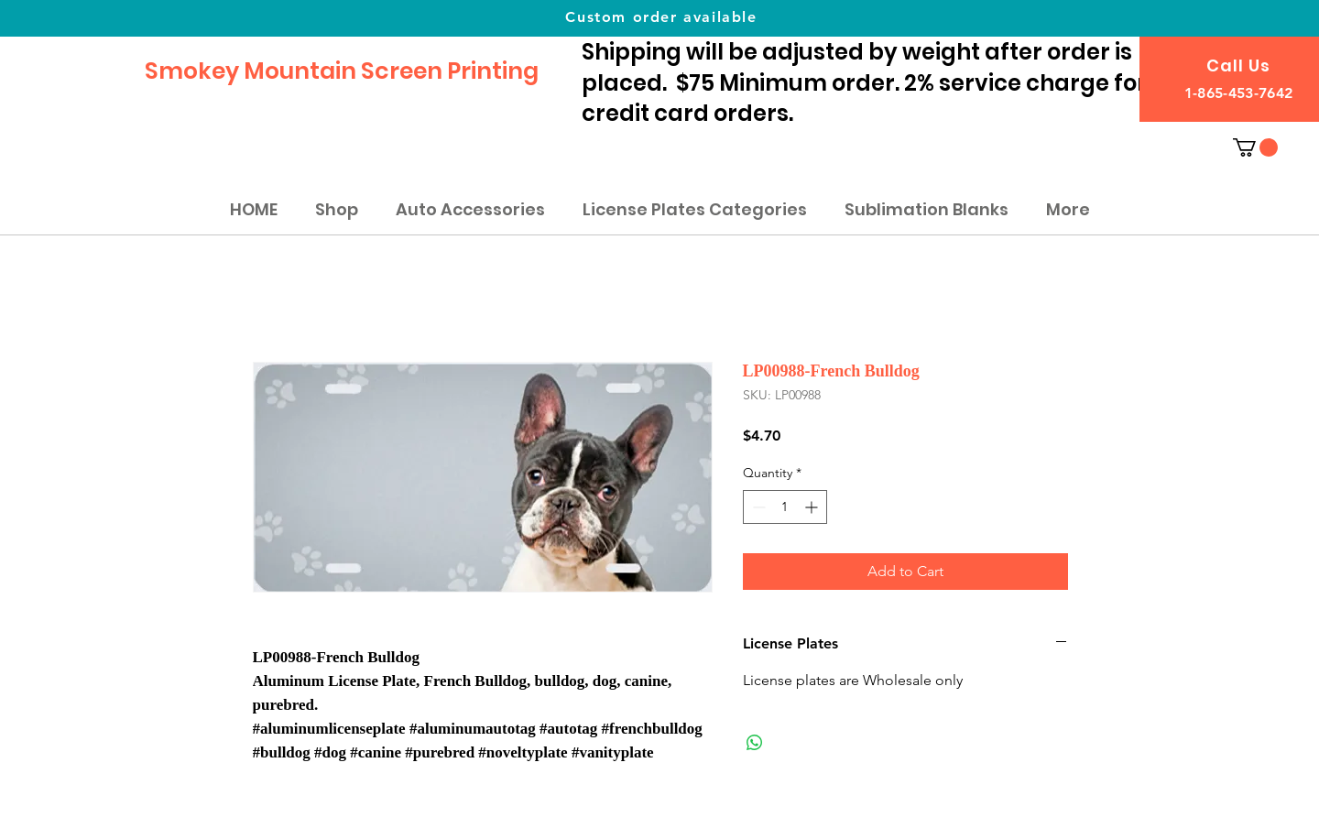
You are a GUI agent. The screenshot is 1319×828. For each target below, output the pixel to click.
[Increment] (812, 507)
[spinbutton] (785, 507)
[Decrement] (757, 507)
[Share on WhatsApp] (755, 743)
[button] (1255, 147)
